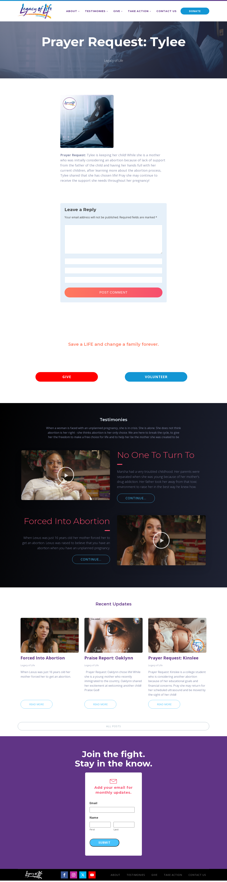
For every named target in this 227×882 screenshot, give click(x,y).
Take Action (138, 11)
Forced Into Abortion (43, 659)
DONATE (195, 11)
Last (116, 830)
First (92, 830)
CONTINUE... (136, 499)
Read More (36, 705)
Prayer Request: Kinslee (173, 659)
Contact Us (166, 11)
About (71, 11)
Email (93, 804)
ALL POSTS (113, 727)
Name (94, 819)
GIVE (66, 377)
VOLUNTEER (156, 377)
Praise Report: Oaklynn (108, 659)
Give (116, 11)
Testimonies (95, 11)
